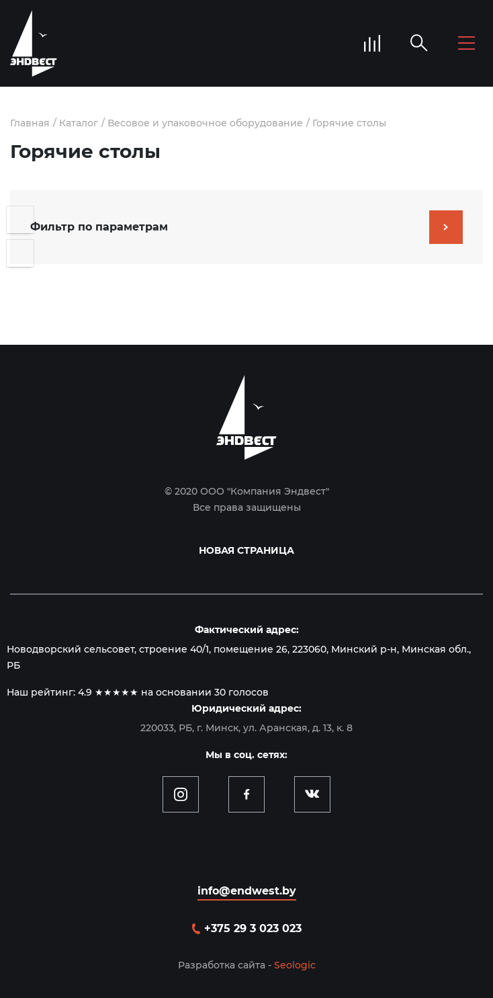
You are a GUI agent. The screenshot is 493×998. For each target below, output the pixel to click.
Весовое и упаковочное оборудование (205, 123)
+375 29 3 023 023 (253, 928)
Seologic (295, 965)
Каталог (78, 123)
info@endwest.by (246, 890)
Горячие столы (349, 123)
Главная (30, 123)
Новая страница (246, 550)
